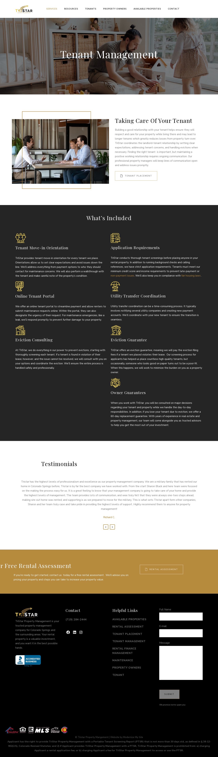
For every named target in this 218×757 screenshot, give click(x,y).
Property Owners (126, 667)
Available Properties (129, 619)
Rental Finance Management (124, 651)
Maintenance (122, 660)
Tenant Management (129, 641)
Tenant (118, 675)
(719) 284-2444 (76, 619)
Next (112, 527)
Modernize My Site (133, 737)
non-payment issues (122, 275)
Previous (105, 527)
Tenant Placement (136, 168)
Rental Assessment (161, 562)
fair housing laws (191, 275)
